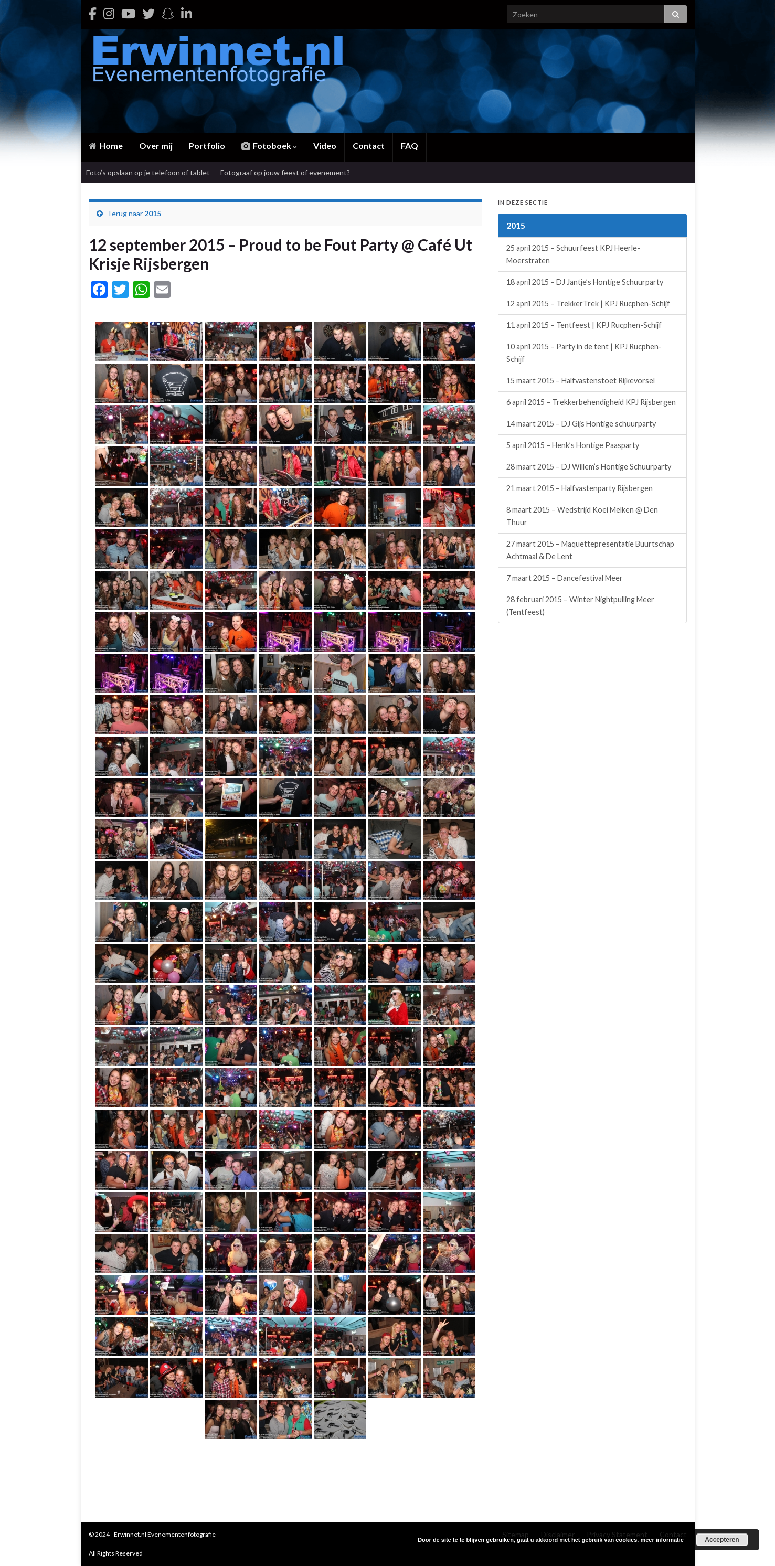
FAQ (409, 146)
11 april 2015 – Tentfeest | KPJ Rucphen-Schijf (584, 325)
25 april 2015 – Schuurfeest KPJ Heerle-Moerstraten (573, 254)
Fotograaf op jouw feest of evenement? (285, 172)
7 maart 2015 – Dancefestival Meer (564, 577)
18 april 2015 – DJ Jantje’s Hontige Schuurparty (584, 282)
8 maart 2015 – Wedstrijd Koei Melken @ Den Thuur (582, 516)
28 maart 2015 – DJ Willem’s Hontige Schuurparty (588, 466)
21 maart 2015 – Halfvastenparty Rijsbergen (579, 488)
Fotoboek (269, 146)
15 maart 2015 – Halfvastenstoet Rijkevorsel (580, 380)
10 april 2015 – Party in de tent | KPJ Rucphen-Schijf (584, 353)
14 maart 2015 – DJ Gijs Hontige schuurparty (581, 423)
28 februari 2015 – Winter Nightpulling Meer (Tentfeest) (580, 605)
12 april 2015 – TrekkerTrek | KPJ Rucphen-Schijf (588, 303)
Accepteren (722, 1539)
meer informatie (662, 1540)
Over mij (156, 146)
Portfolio (207, 146)
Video (324, 146)
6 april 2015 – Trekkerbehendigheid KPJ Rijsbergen (591, 402)
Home (106, 146)
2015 (152, 213)
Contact (369, 146)
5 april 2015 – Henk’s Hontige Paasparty (572, 445)
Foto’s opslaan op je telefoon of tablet (148, 172)
